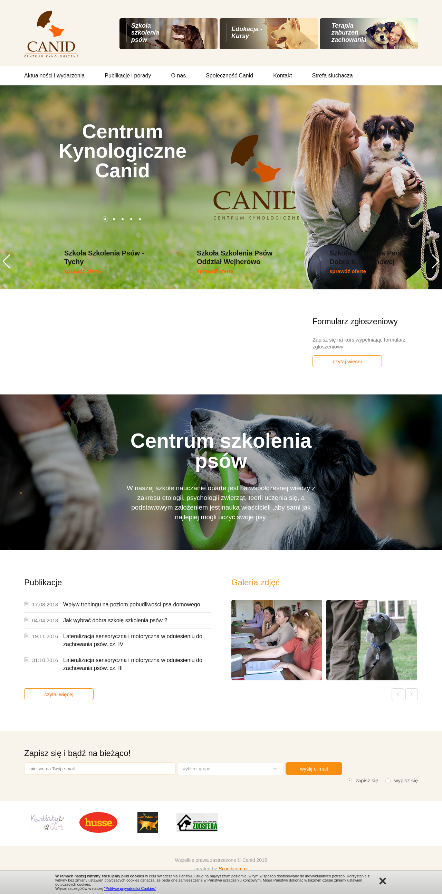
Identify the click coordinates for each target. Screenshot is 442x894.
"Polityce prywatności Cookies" (130, 888)
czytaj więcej (347, 361)
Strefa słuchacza (332, 75)
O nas (178, 75)
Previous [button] (6, 261)
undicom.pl (236, 869)
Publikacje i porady (128, 75)
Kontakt (282, 75)
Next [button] (436, 261)
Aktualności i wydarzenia (54, 75)
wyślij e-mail (314, 769)
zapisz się (366, 780)
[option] (221, 187)
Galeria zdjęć (255, 582)
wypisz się (406, 780)
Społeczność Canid (229, 75)
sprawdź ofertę (82, 271)
